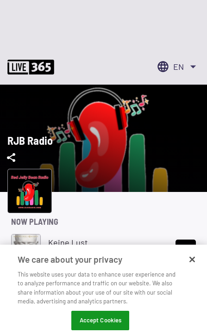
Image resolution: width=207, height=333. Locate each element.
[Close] (192, 264)
